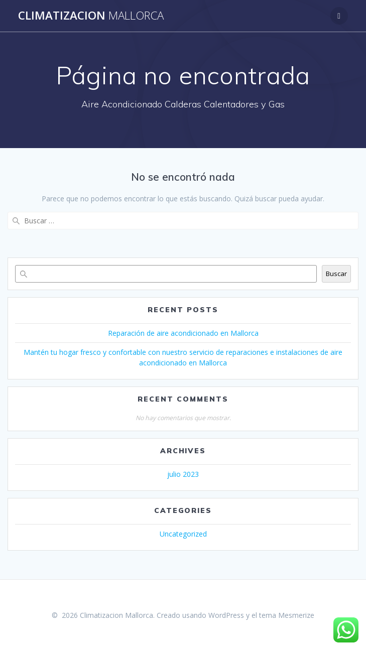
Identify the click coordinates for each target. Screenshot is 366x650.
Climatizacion (91, 15)
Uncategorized (183, 534)
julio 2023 (183, 474)
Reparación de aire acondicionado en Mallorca (183, 333)
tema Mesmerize (286, 615)
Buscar (336, 273)
